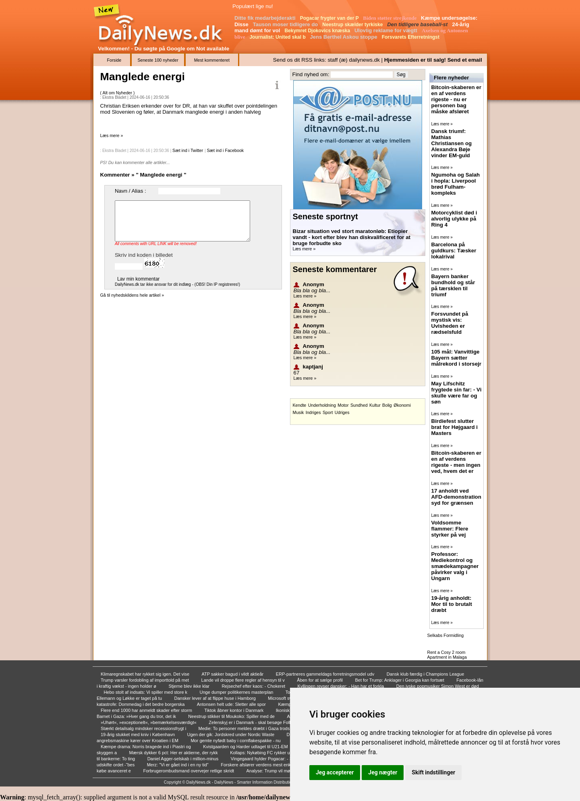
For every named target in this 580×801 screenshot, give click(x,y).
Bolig (387, 405)
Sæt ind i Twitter (187, 150)
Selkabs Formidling (445, 635)
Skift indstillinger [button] (433, 772)
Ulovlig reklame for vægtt (386, 30)
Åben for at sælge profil (320, 680)
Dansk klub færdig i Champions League (426, 674)
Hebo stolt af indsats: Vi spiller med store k (146, 692)
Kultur (375, 405)
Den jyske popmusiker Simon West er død (437, 686)
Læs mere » (111, 135)
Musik (298, 412)
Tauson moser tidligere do (286, 24)
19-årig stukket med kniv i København (138, 734)
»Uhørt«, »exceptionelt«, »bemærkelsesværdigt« (149, 722)
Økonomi (402, 405)
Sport (328, 412)
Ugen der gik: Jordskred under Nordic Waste (231, 734)
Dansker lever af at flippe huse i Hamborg (215, 698)
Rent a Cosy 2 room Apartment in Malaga (447, 655)
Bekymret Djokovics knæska (317, 30)
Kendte (300, 405)
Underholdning (322, 405)
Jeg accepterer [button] (335, 772)
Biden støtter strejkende (390, 18)
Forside (114, 60)
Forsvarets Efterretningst (411, 37)
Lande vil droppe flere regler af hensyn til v (243, 680)
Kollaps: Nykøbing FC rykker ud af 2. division (274, 752)
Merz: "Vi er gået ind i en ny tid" (178, 764)
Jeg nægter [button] (382, 772)
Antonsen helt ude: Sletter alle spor (232, 704)
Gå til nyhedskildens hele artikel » (132, 295)
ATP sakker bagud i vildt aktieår (233, 674)
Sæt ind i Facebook (225, 150)
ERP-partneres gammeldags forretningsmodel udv (326, 674)
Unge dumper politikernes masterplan (237, 692)
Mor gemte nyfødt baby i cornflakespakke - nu (236, 740)
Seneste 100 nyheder (157, 60)
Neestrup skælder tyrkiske (353, 24)
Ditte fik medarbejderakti (265, 18)
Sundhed (359, 405)
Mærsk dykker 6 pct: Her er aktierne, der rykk (174, 752)
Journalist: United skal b (278, 37)
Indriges (313, 412)
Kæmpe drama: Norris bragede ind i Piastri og (146, 746)
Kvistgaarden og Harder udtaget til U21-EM (246, 746)
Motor (343, 405)
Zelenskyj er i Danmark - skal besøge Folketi (253, 722)
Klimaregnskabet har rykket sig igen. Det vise (146, 674)
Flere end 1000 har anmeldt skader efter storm (147, 710)
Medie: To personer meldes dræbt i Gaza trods (245, 728)
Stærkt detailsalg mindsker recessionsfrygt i (144, 728)
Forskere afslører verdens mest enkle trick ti (264, 764)
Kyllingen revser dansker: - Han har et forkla (341, 686)
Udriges (342, 412)
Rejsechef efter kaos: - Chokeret (254, 686)
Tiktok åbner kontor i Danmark (234, 710)
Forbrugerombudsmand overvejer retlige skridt (189, 770)
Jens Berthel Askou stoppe (344, 37)
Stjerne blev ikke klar (189, 686)
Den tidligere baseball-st (418, 24)
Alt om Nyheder (118, 92)
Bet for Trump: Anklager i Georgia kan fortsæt (400, 680)
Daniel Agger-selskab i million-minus (183, 758)
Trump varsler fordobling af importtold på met (145, 680)
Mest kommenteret (212, 60)
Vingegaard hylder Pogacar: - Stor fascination (276, 758)
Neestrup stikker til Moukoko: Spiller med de (232, 716)
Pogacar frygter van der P (330, 18)
